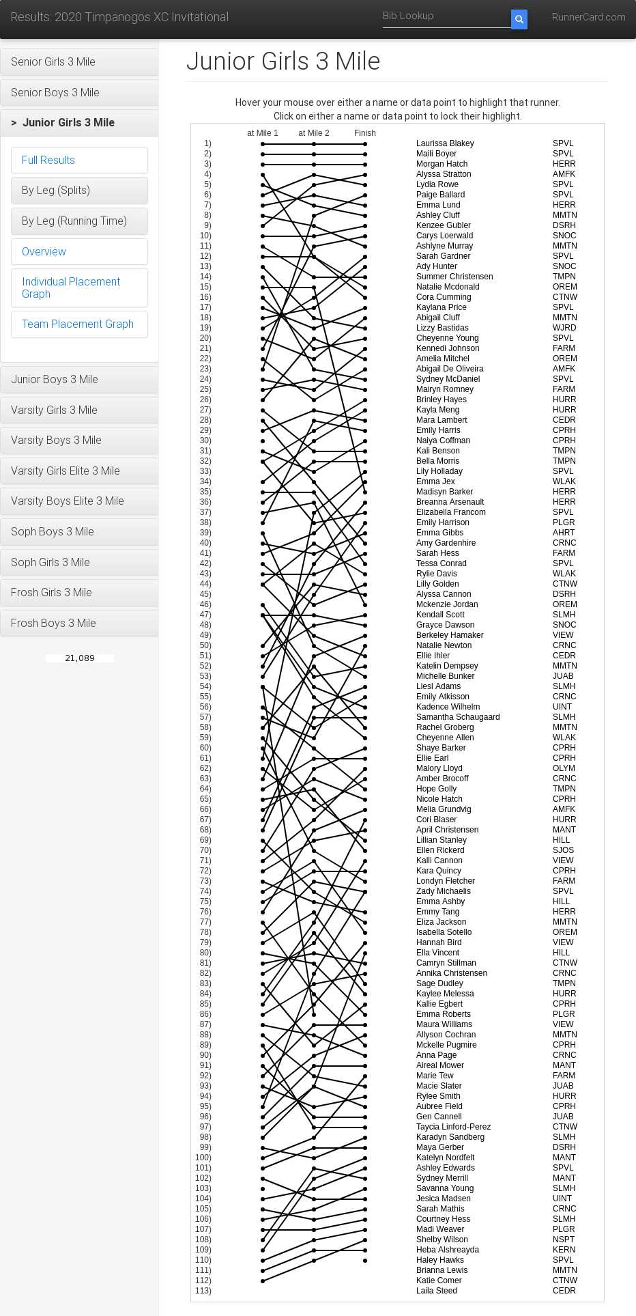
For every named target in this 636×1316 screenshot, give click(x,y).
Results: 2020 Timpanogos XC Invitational (119, 17)
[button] (79, 62)
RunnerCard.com (589, 17)
